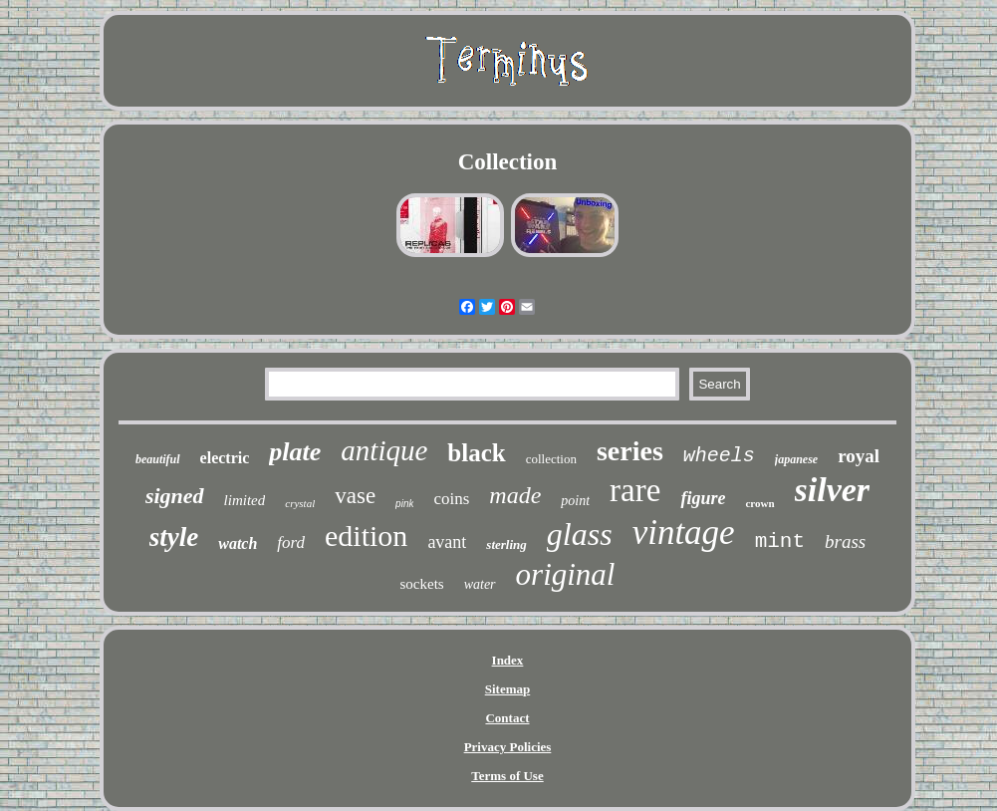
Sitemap (508, 688)
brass (845, 541)
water (480, 584)
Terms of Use (507, 775)
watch (237, 543)
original (566, 574)
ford (291, 542)
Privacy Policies (508, 746)
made (515, 495)
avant (446, 542)
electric (225, 457)
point (575, 500)
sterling (506, 544)
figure (702, 498)
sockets (422, 584)
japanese (796, 459)
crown (759, 503)
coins (451, 498)
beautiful (157, 459)
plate (295, 451)
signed (174, 495)
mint (780, 541)
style (173, 537)
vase (355, 495)
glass (580, 534)
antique (384, 450)
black (476, 452)
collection (551, 458)
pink (404, 503)
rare (635, 490)
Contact (507, 717)
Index (508, 660)
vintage (683, 532)
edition (366, 535)
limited (245, 500)
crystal (300, 503)
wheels (719, 455)
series (630, 450)
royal (858, 455)
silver (833, 489)
